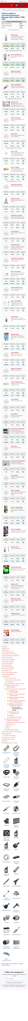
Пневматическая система (10, 743)
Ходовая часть (7, 670)
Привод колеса (8, 665)
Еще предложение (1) (14, 98)
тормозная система (9, 668)
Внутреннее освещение (16, 717)
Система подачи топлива (10, 653)
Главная (3, 9)
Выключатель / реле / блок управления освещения (14, 719)
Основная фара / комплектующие (15, 683)
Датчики (9, 726)
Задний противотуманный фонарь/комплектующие (16, 704)
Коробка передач (8, 663)
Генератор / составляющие (14, 680)
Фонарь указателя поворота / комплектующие (17, 698)
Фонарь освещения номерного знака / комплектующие (17, 701)
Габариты (12, 715)
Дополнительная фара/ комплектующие (13, 686)
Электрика (6, 676)
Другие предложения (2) (14, 50)
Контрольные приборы (13, 729)
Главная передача (8, 667)
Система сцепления (9, 661)
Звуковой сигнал (11, 724)
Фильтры (6, 650)
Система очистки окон (10, 737)
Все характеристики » (14, 30)
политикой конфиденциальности (17, 986)
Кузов (5, 646)
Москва (5, 1)
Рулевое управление (9, 674)
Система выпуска (8, 657)
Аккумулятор (10, 682)
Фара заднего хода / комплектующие (15, 712)
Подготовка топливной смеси (11, 655)
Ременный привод (9, 652)
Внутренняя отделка (9, 739)
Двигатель (6, 648)
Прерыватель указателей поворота (16, 722)
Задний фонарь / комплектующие (14, 691)
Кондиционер (7, 733)
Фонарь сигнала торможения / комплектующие (17, 694)
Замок (5, 741)
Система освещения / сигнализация (16, 689)
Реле (8, 728)
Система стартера (11, 678)
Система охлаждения (9, 659)
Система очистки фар (9, 735)
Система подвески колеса (10, 672)
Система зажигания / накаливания (13, 731)
